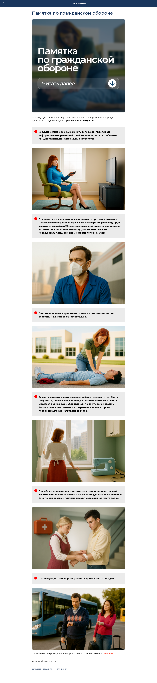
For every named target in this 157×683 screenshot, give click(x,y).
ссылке (108, 655)
